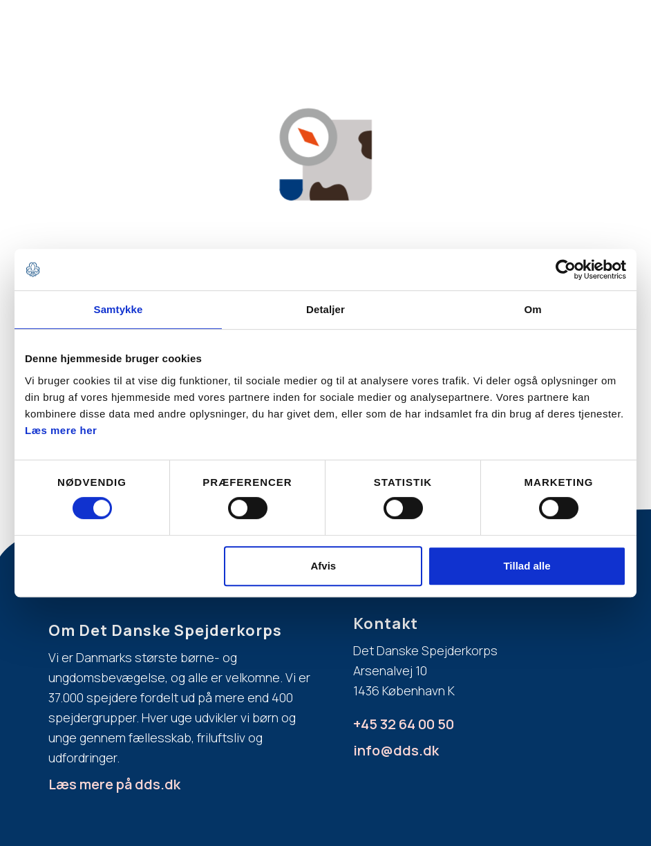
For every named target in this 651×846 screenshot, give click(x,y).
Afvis (324, 566)
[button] (482, 41)
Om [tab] (532, 309)
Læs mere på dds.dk (114, 784)
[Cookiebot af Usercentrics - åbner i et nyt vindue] (565, 269)
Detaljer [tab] (325, 309)
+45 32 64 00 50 (403, 724)
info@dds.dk (396, 750)
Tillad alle (526, 566)
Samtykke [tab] (118, 309)
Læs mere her (61, 430)
